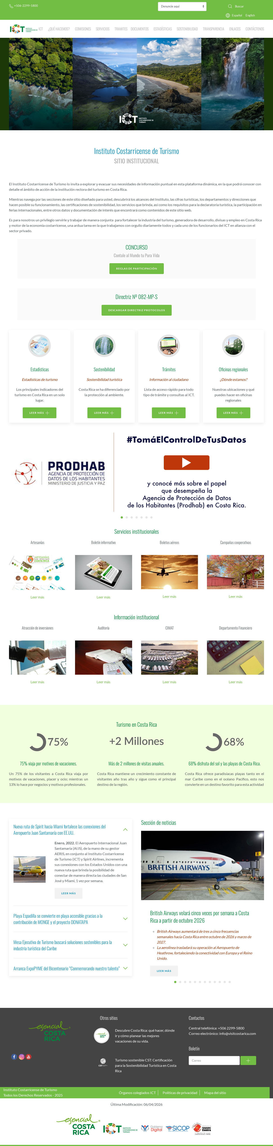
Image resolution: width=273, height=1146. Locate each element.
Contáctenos (255, 28)
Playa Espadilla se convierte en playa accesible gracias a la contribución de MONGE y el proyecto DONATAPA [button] (70, 918)
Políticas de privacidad (180, 1092)
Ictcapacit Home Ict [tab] (136, 517)
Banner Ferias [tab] (151, 517)
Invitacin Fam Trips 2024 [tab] (146, 517)
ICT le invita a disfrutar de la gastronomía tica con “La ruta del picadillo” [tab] (225, 982)
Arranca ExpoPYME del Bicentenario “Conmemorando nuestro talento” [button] (70, 968)
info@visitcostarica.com (237, 1033)
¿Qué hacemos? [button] (59, 28)
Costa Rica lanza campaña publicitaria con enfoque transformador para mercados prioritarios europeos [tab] (210, 982)
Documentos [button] (140, 28)
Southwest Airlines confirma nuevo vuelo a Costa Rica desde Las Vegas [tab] (230, 982)
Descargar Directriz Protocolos (136, 310)
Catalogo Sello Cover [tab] (132, 517)
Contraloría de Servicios (182, 6)
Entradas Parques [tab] (127, 517)
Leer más (37, 597)
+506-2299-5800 (23, 5)
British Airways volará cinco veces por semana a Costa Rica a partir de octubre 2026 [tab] (175, 982)
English (250, 15)
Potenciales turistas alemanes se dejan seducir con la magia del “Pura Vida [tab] (215, 982)
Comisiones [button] (83, 28)
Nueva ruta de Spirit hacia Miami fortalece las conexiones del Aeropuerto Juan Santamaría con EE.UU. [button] (70, 829)
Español (237, 15)
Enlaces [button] (234, 28)
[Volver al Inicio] (24, 29)
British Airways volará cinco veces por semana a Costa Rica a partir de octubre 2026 (199, 916)
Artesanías (37, 542)
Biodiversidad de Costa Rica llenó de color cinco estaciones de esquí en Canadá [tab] (180, 982)
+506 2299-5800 (231, 1028)
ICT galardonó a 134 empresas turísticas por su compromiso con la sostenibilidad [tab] (190, 982)
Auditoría (103, 628)
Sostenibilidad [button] (187, 28)
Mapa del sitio (215, 1092)
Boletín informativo (103, 542)
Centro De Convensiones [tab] (141, 517)
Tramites (121, 28)
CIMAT (169, 628)
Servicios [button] (102, 28)
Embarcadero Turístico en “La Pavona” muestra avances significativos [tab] (200, 982)
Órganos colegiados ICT (137, 1092)
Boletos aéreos (169, 542)
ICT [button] (41, 28)
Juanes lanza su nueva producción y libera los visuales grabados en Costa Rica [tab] (220, 982)
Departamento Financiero (235, 628)
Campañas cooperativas (235, 542)
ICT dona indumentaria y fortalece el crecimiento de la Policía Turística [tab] (185, 982)
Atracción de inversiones (37, 628)
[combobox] (244, 6)
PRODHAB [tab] (122, 517)
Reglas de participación (136, 268)
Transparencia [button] (213, 28)
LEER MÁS (39, 413)
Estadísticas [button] (163, 28)
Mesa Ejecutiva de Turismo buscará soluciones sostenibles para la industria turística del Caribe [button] (70, 945)
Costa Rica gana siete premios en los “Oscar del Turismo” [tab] (195, 982)
